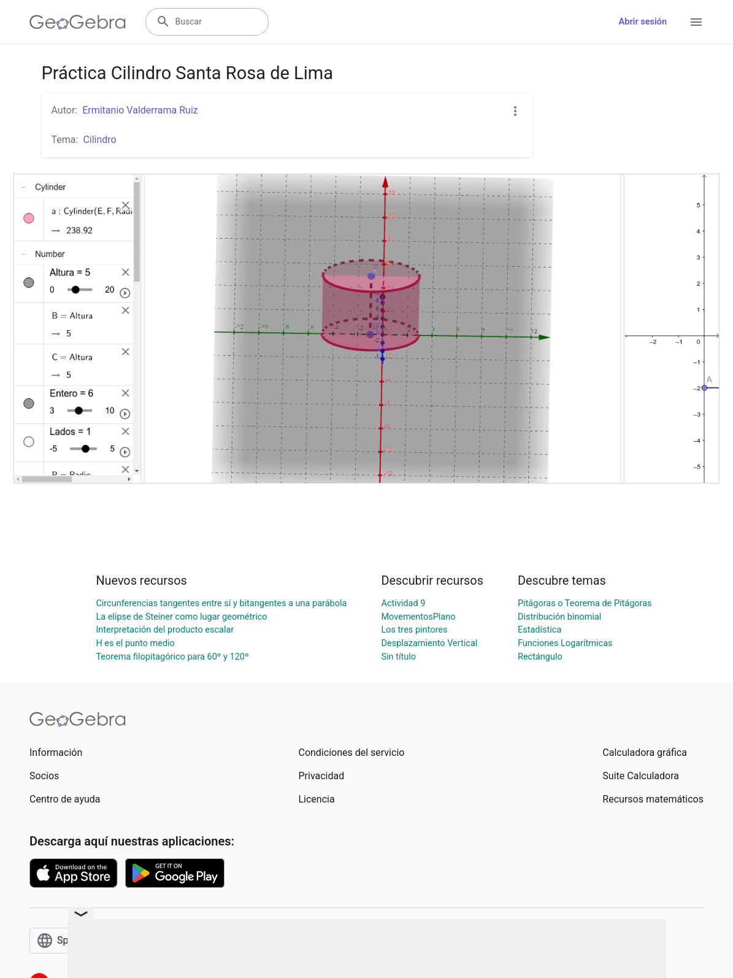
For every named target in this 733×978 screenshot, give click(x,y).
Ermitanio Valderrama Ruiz (140, 110)
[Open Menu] (696, 22)
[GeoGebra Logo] (77, 22)
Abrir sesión (643, 22)
